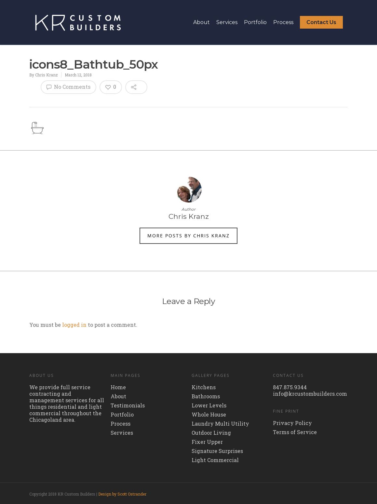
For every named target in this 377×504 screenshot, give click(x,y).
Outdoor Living (211, 433)
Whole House (209, 414)
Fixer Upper (207, 442)
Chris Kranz (46, 74)
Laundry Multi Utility (220, 423)
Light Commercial (215, 460)
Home (118, 387)
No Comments (68, 86)
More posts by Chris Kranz (188, 235)
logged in (74, 324)
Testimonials (128, 405)
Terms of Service (295, 432)
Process (283, 22)
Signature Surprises (217, 451)
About (201, 22)
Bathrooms (206, 396)
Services (226, 22)
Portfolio (255, 22)
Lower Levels (209, 405)
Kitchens (204, 387)
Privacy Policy (292, 423)
